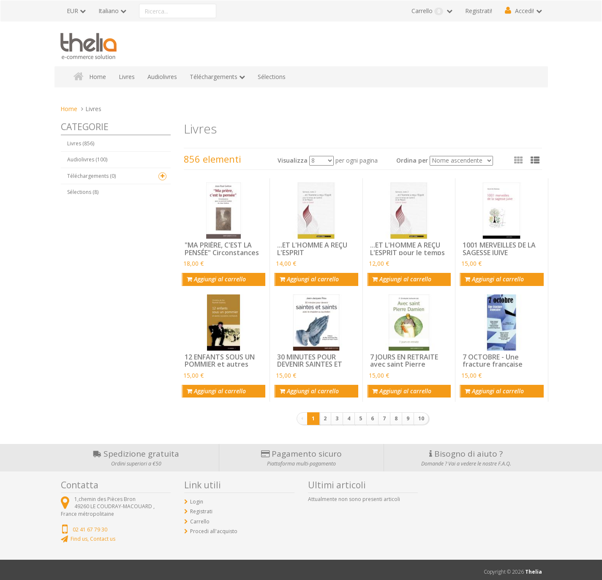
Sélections (272, 77)
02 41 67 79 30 (90, 525)
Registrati (201, 507)
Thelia (533, 568)
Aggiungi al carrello (214, 278)
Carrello (428, 11)
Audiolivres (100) (87, 159)
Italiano (108, 11)
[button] (535, 160)
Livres (127, 77)
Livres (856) (80, 143)
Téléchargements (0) (91, 176)
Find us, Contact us (93, 534)
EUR (72, 11)
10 (421, 414)
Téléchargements (213, 77)
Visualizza (293, 160)
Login (196, 497)
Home (97, 77)
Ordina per (412, 160)
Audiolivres (162, 77)
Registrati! (478, 11)
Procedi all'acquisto (213, 527)
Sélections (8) (82, 192)
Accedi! (524, 11)
